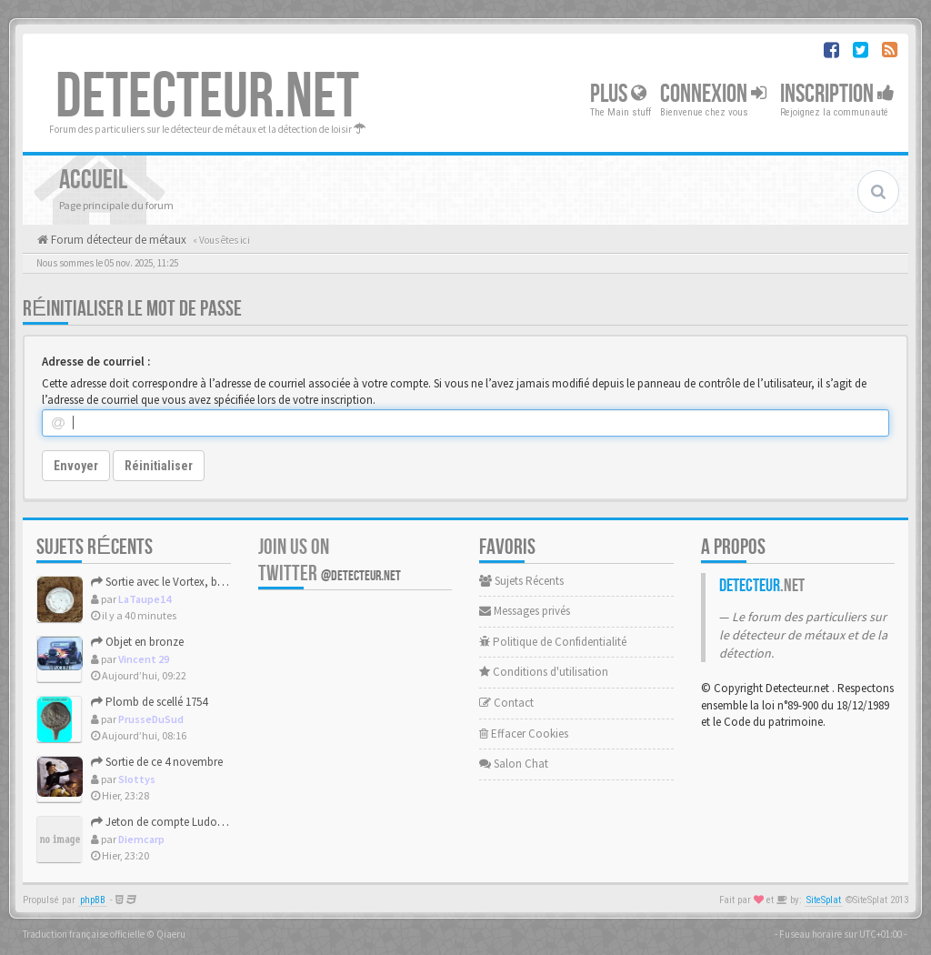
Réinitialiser (159, 465)
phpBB (92, 900)
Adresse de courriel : (96, 361)
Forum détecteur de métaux (117, 239)
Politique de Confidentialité (552, 641)
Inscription (837, 94)
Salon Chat (513, 763)
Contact (506, 702)
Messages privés (524, 610)
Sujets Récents (521, 580)
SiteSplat (823, 900)
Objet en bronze (137, 641)
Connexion (713, 94)
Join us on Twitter (329, 560)
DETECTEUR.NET (207, 97)
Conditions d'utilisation (543, 671)
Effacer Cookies (523, 733)
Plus (618, 94)
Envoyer (76, 465)
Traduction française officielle (84, 934)
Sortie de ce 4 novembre (157, 761)
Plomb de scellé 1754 (149, 701)
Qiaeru (170, 934)
